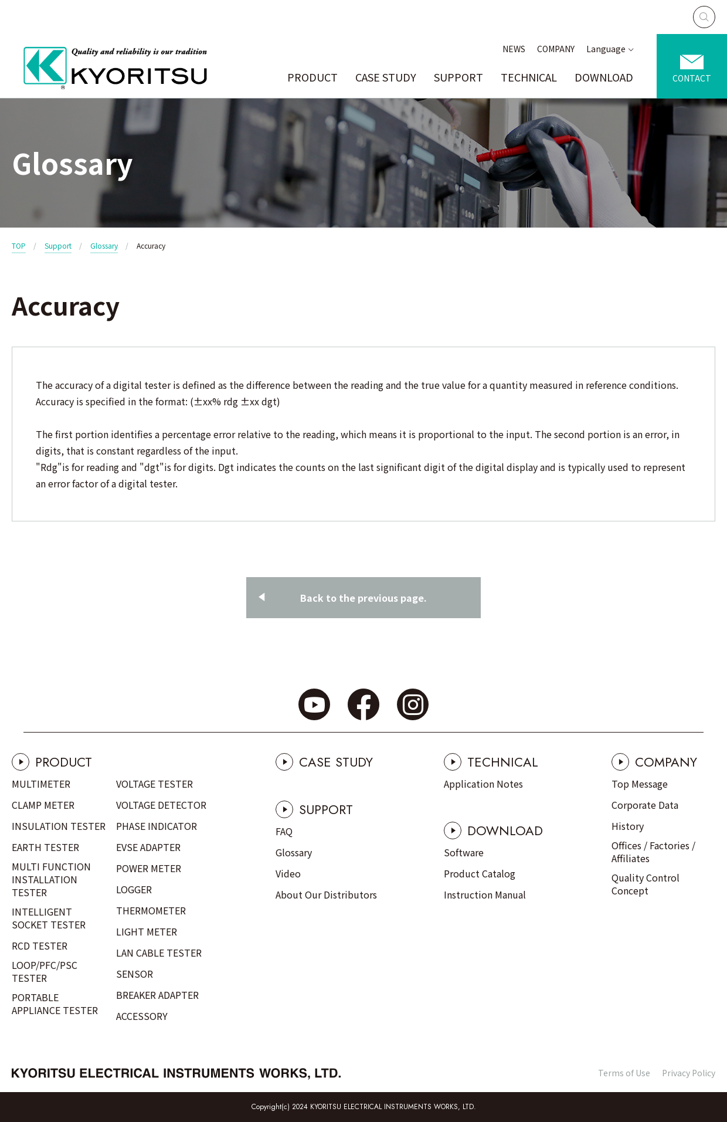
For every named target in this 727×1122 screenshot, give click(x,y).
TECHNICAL (529, 76)
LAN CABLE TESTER (159, 952)
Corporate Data (645, 804)
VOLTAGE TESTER (154, 783)
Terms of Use (624, 1073)
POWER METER (148, 868)
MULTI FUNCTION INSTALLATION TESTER (51, 879)
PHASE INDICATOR (156, 825)
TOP (19, 245)
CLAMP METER (43, 804)
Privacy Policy (688, 1073)
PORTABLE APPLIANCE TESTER (55, 1003)
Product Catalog (479, 873)
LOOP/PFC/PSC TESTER (44, 971)
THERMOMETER (151, 910)
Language (606, 49)
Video (288, 873)
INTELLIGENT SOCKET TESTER (49, 918)
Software (464, 852)
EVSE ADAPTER (148, 846)
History (628, 825)
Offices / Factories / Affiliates (653, 852)
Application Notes (483, 783)
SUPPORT (458, 76)
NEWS (513, 49)
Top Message (640, 783)
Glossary (104, 245)
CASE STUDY (385, 76)
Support (58, 245)
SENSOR (134, 973)
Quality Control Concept (646, 884)
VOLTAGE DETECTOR (161, 804)
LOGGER (134, 889)
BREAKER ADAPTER (157, 994)
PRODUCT (312, 76)
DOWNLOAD (604, 76)
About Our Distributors (326, 894)
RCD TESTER (39, 945)
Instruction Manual (485, 894)
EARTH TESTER (45, 846)
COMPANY (556, 49)
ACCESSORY (142, 1015)
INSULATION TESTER (59, 825)
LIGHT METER (146, 931)
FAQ (284, 831)
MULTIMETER (41, 783)
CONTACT (691, 78)
